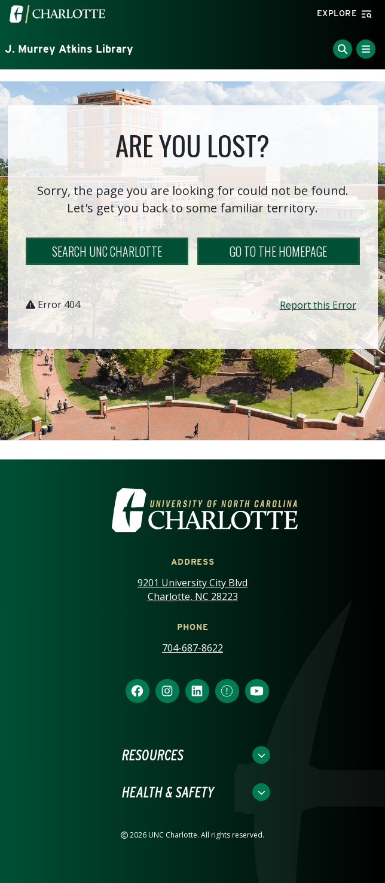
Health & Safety (168, 792)
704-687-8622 (192, 647)
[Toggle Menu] (365, 49)
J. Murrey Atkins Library (69, 48)
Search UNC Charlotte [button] (107, 251)
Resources (153, 755)
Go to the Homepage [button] (278, 251)
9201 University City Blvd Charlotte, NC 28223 (193, 589)
